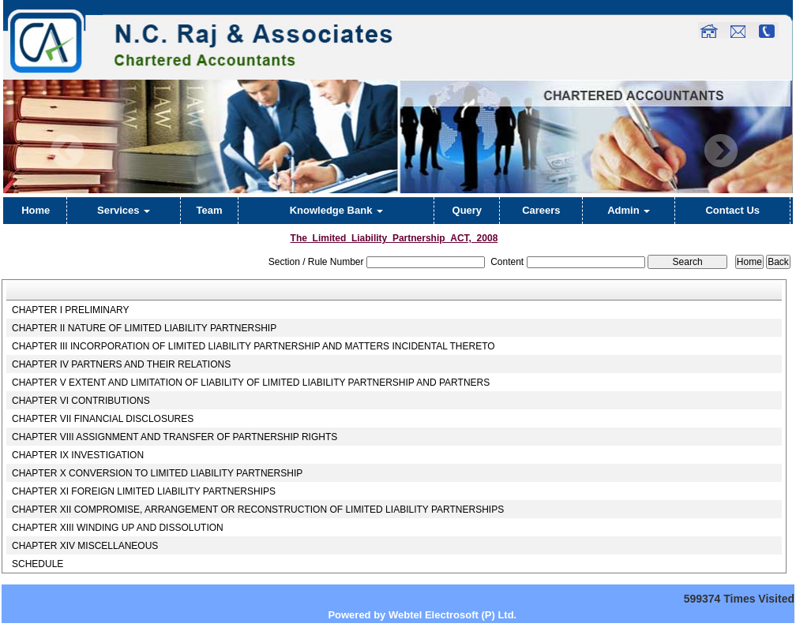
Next (721, 151)
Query (467, 210)
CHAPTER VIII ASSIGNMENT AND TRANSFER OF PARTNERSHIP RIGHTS (174, 436)
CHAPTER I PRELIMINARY (70, 310)
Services (123, 210)
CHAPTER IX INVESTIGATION (78, 455)
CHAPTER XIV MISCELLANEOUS (85, 545)
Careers (541, 210)
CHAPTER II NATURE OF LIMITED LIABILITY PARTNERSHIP (144, 328)
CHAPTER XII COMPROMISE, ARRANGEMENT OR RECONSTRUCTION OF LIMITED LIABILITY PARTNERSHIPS (258, 509)
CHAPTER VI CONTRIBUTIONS (81, 400)
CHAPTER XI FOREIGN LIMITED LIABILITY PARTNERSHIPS (144, 491)
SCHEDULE (37, 563)
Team (210, 210)
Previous (67, 151)
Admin (628, 210)
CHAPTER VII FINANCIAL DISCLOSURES (102, 418)
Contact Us (732, 210)
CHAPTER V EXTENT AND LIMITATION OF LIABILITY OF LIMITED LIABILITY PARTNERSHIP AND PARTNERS (251, 382)
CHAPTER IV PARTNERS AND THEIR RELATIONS (121, 364)
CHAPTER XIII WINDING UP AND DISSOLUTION (117, 527)
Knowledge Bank (336, 210)
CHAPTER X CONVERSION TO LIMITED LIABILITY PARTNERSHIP (157, 473)
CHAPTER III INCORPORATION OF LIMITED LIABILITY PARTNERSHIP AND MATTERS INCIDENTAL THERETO (253, 346)
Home (35, 210)
